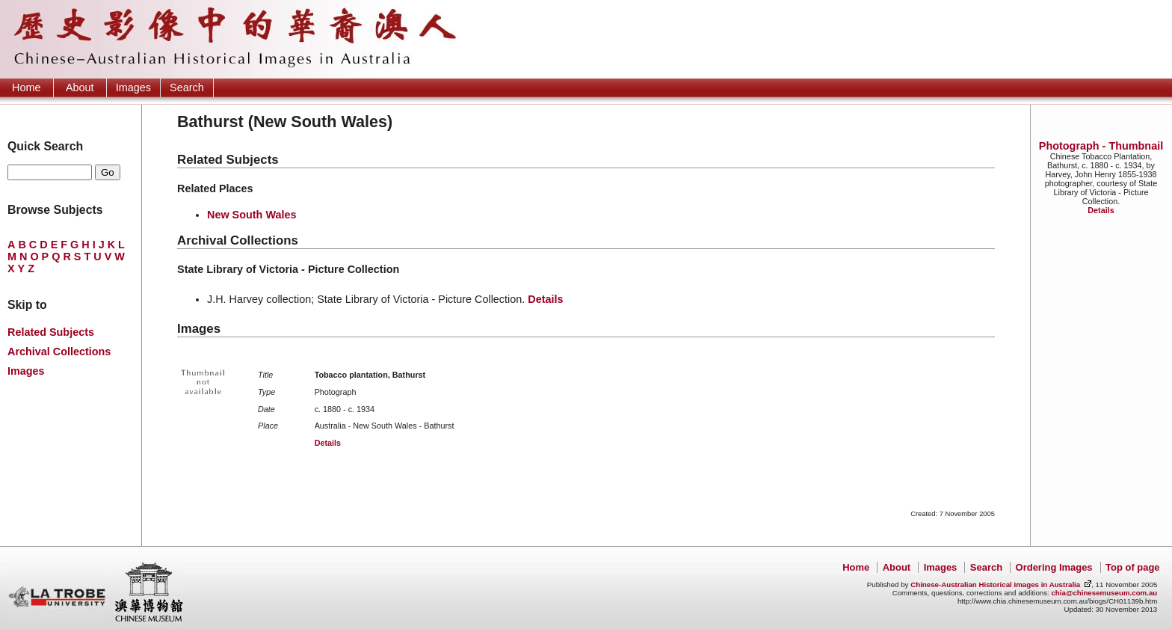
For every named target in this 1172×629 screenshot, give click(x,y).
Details (1101, 210)
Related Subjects (50, 332)
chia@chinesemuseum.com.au (1104, 593)
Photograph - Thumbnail (1101, 146)
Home (26, 87)
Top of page (1132, 567)
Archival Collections (59, 352)
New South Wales (251, 215)
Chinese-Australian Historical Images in (995, 584)
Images (133, 87)
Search (187, 87)
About (80, 87)
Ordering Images (1054, 567)
